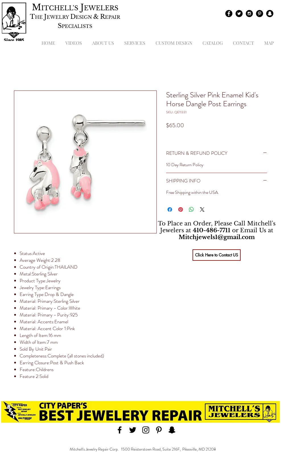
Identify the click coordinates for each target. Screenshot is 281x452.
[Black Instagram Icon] (145, 430)
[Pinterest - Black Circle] (259, 13)
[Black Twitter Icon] (132, 430)
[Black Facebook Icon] (119, 430)
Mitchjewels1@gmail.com (217, 237)
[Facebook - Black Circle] (228, 13)
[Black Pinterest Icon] (159, 430)
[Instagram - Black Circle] (249, 13)
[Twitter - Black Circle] (239, 13)
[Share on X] (202, 209)
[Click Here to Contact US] (217, 255)
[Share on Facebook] (169, 209)
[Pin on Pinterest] (180, 209)
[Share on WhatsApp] (191, 209)
